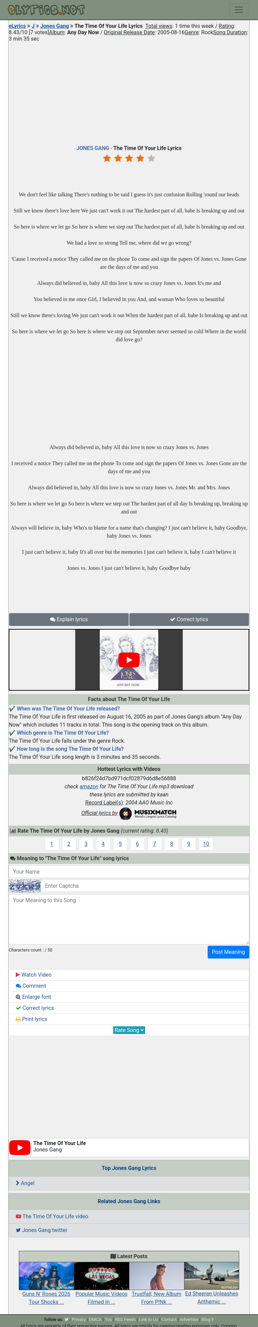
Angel (25, 1183)
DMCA (95, 1319)
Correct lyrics (189, 619)
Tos (108, 1319)
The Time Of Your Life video (52, 1216)
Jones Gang (54, 26)
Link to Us (148, 1319)
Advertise (189, 1319)
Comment (31, 986)
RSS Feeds (125, 1319)
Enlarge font (33, 997)
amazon (89, 786)
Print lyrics (31, 1019)
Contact (168, 1319)
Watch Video (34, 975)
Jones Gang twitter (41, 1230)
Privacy (79, 1319)
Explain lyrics (69, 619)
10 (206, 844)
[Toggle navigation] (238, 9)
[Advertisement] (129, 92)
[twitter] (66, 1319)
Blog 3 (208, 1319)
